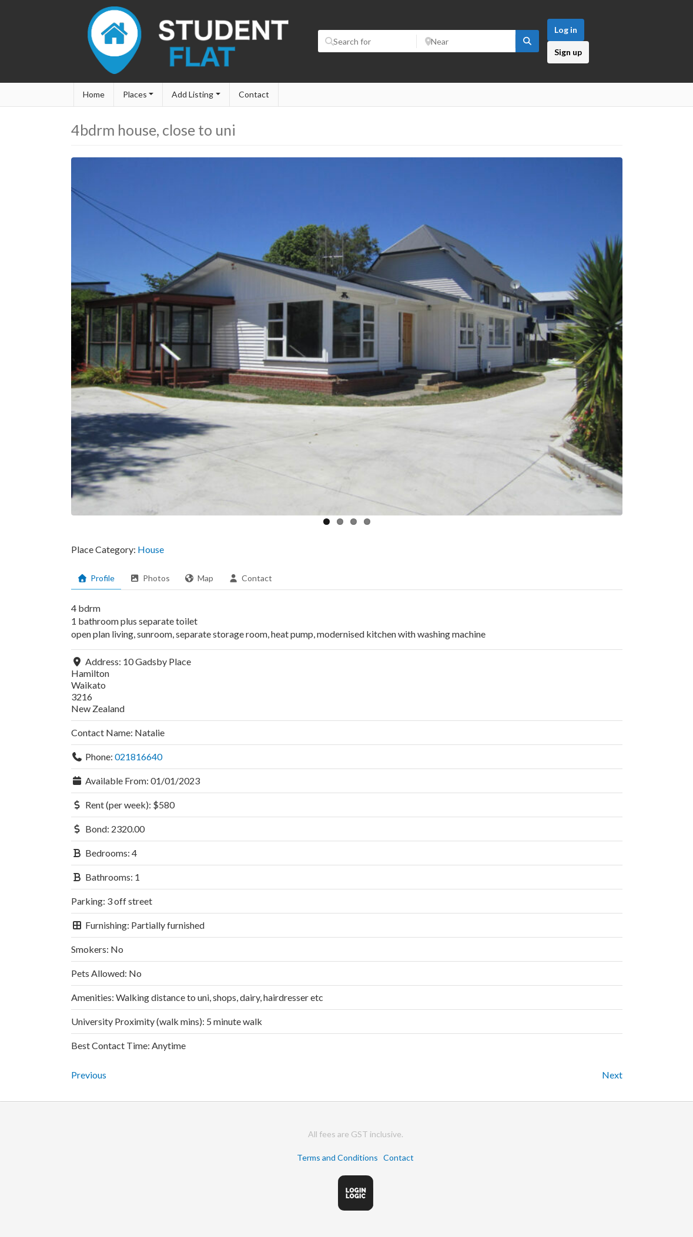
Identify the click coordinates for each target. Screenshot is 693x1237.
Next (612, 1074)
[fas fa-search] (527, 41)
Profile (96, 578)
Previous (88, 1074)
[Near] (466, 41)
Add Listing (192, 94)
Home (94, 94)
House (151, 549)
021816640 (138, 756)
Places (135, 94)
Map (199, 578)
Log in (565, 30)
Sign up (568, 52)
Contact (254, 94)
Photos (149, 578)
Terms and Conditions (337, 1157)
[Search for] (367, 41)
